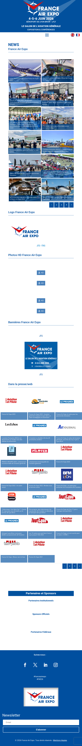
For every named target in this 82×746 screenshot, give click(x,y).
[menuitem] (73, 35)
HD (42, 273)
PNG (43, 245)
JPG (38, 245)
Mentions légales (60, 740)
